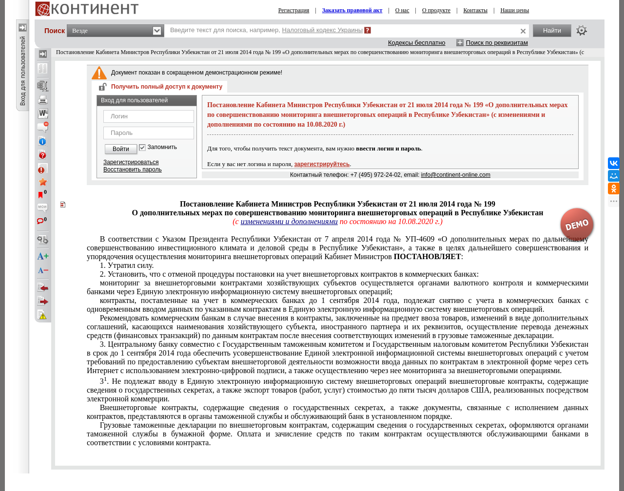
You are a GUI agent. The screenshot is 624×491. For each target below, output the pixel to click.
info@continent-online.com (455, 174)
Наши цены (514, 10)
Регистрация (294, 10)
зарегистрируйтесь (322, 164)
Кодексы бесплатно (417, 42)
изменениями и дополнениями (289, 221)
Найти (552, 30)
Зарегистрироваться (130, 162)
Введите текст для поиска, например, (266, 30)
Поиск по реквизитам (497, 42)
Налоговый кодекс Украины (322, 30)
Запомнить (162, 147)
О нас (402, 10)
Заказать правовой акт (352, 10)
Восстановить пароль (132, 169)
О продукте (436, 10)
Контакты (475, 10)
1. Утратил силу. (127, 265)
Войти (121, 149)
